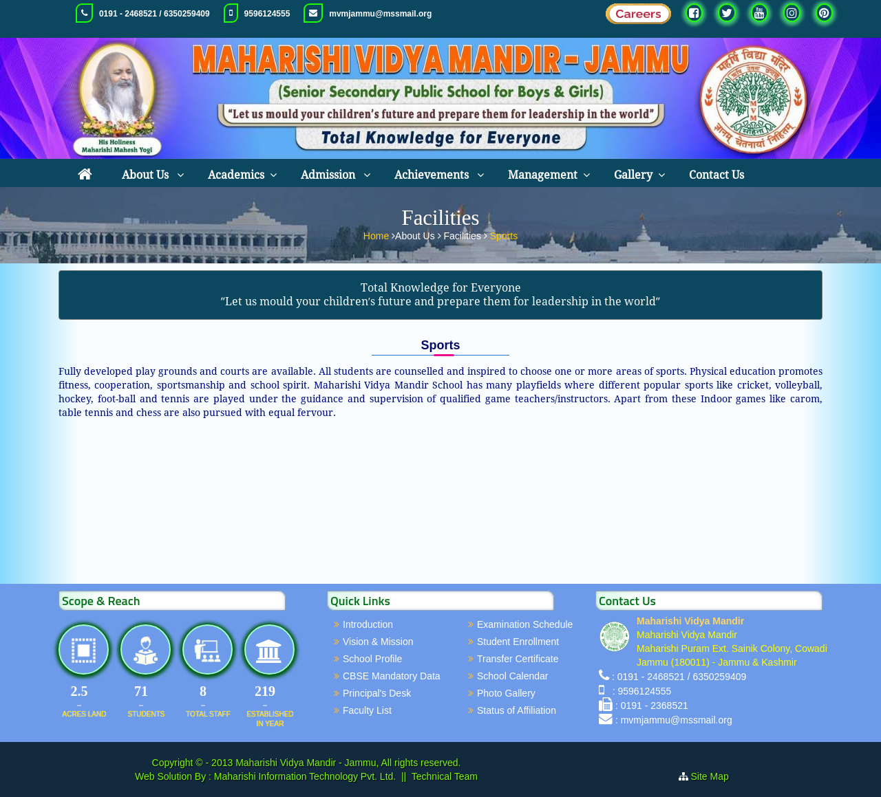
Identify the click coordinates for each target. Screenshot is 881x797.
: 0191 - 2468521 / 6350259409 (679, 676)
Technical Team (445, 776)
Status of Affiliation (516, 710)
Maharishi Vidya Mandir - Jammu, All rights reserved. (347, 762)
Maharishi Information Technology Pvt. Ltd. (303, 776)
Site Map (715, 776)
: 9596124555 (639, 691)
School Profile (372, 658)
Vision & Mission (378, 641)
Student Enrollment (518, 641)
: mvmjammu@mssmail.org (673, 719)
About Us (146, 175)
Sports (504, 234)
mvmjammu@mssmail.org (380, 14)
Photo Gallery (506, 693)
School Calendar (513, 675)
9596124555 (267, 14)
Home (377, 234)
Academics (236, 175)
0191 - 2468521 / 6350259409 (154, 14)
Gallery (633, 175)
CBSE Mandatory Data (391, 675)
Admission (329, 175)
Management (542, 175)
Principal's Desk (377, 693)
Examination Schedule (525, 624)
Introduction (368, 624)
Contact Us (716, 175)
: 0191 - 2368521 (651, 705)
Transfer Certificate (518, 658)
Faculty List (367, 710)
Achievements (432, 175)
